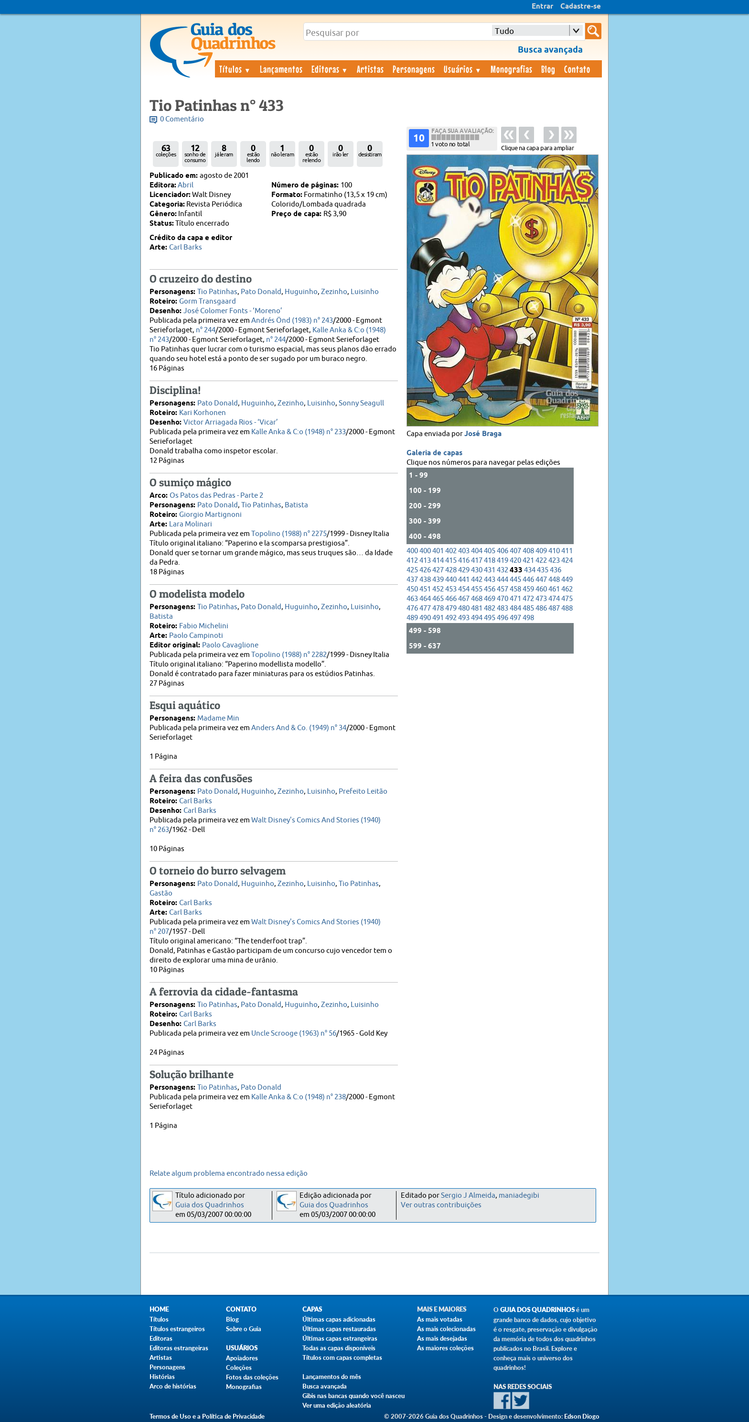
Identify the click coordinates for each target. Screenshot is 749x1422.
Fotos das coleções (252, 1377)
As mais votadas (439, 1319)
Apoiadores (242, 1358)
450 (412, 589)
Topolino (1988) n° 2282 (289, 654)
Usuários (463, 69)
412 (412, 560)
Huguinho (301, 291)
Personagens (414, 69)
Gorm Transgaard (207, 301)
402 (451, 551)
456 (489, 589)
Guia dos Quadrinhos (209, 1205)
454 (464, 589)
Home (159, 1309)
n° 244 (205, 330)
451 (425, 589)
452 (438, 589)
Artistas (370, 69)
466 (451, 598)
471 (515, 598)
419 (502, 560)
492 (451, 618)
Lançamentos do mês (331, 1376)
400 (412, 551)
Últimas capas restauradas (339, 1329)
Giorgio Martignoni (210, 514)
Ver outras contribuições (441, 1205)
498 (528, 618)
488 (567, 608)
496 (502, 618)
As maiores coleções (445, 1348)
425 (412, 570)
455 (476, 589)
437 (412, 579)
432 (502, 570)
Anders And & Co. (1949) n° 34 (298, 728)
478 (438, 608)
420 (515, 560)
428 (451, 570)
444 (502, 579)
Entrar (542, 6)
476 (412, 608)
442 (476, 579)
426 (425, 570)
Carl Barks (185, 247)
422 (541, 560)
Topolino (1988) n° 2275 (289, 533)
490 (425, 618)
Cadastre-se (580, 6)
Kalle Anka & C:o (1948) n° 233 (298, 432)
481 (476, 608)
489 (412, 618)
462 (567, 589)
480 (464, 608)
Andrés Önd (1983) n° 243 (292, 320)
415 (451, 560)
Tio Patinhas (217, 291)
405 (489, 551)
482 (489, 608)
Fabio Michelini (203, 626)
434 (529, 570)
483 (502, 608)
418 (489, 560)
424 (567, 560)
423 (554, 560)
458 (515, 589)
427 (438, 570)
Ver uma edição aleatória (336, 1405)
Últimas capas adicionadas (338, 1319)
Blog (548, 69)
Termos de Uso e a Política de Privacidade (207, 1416)
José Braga (483, 434)
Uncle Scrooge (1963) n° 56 (293, 1033)
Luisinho (365, 291)
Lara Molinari (190, 524)
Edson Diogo (581, 1416)
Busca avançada (324, 1386)
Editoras (330, 69)
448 (554, 579)
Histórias (162, 1376)
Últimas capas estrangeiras (339, 1338)
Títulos (235, 69)
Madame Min (218, 718)
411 (567, 551)
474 (554, 598)
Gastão (161, 893)
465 (438, 598)
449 (567, 579)
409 (541, 551)
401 (438, 551)
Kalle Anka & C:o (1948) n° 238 (298, 1097)
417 (476, 560)
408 (528, 551)
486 (541, 608)
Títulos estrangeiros (177, 1329)
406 (502, 551)
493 (464, 618)
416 (464, 560)
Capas (312, 1309)
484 (515, 608)
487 (554, 608)
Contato (577, 69)
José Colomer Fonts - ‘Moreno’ (232, 311)
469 (489, 598)
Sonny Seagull (361, 403)
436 (555, 570)
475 (567, 598)
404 (476, 551)
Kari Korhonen (202, 412)
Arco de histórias (173, 1386)
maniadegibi (519, 1195)
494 (476, 618)
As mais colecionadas (446, 1329)
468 (476, 598)
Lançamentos (281, 69)
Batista (296, 505)
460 (541, 589)
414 (438, 560)
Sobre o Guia (243, 1329)
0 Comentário (182, 119)
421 (528, 560)
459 (528, 589)
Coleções (239, 1367)
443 (489, 579)
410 (554, 551)
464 (425, 598)
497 (515, 618)
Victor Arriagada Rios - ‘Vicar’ (230, 422)
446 (528, 579)
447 (541, 579)
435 (542, 570)
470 (502, 598)
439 (438, 579)
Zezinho (334, 291)
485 (528, 608)
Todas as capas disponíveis (338, 1348)
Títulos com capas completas (342, 1357)
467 (464, 598)
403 (464, 551)
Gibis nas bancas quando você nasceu (353, 1396)
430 (476, 570)
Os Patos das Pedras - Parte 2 (216, 495)
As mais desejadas (442, 1338)
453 (451, 589)
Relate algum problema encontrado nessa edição (229, 1173)
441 (464, 579)
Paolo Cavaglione (230, 645)
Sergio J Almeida (468, 1195)
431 (489, 570)
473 (541, 598)
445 (515, 579)
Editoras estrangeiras (179, 1348)
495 (489, 618)
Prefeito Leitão (363, 791)
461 (554, 589)
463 (412, 598)
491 (438, 618)
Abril (185, 185)
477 (425, 608)
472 (528, 598)
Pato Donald (261, 291)
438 (425, 579)
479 (451, 608)
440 (451, 579)
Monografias (512, 69)
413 (425, 560)
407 (515, 551)
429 (464, 570)
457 (502, 589)
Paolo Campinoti (196, 635)
